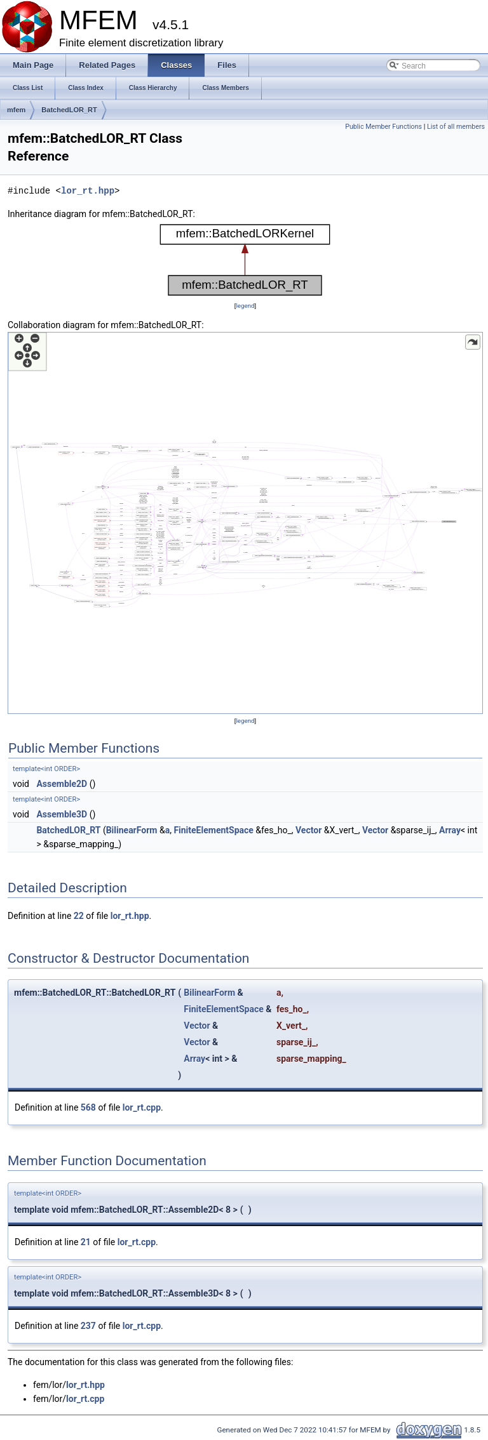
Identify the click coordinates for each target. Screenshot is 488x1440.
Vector (308, 830)
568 (88, 1107)
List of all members (456, 126)
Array (450, 830)
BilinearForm (132, 830)
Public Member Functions (383, 126)
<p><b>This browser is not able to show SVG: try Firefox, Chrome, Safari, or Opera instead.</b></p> (245, 260)
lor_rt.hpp (87, 191)
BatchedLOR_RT (69, 110)
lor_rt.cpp (142, 1107)
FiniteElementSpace (213, 830)
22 (79, 916)
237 (88, 1326)
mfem (16, 110)
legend (245, 305)
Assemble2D (61, 784)
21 (86, 1242)
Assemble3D (61, 814)
